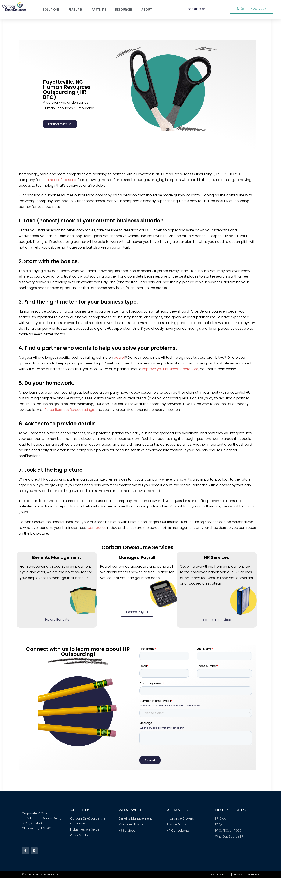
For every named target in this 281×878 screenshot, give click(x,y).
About (147, 9)
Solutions (52, 9)
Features (76, 9)
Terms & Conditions (245, 874)
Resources (125, 9)
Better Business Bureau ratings (69, 409)
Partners (100, 9)
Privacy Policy (221, 874)
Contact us (97, 527)
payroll (119, 357)
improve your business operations (170, 369)
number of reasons (60, 179)
